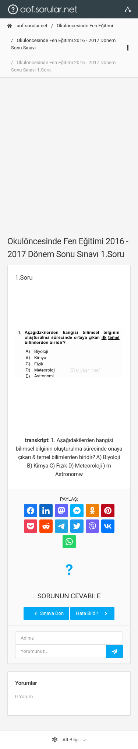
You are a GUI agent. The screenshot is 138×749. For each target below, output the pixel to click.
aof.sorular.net (27, 25)
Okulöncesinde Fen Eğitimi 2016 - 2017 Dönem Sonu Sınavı (63, 44)
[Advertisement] (69, 153)
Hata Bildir (92, 613)
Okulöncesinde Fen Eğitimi (85, 25)
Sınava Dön (48, 613)
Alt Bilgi (66, 740)
